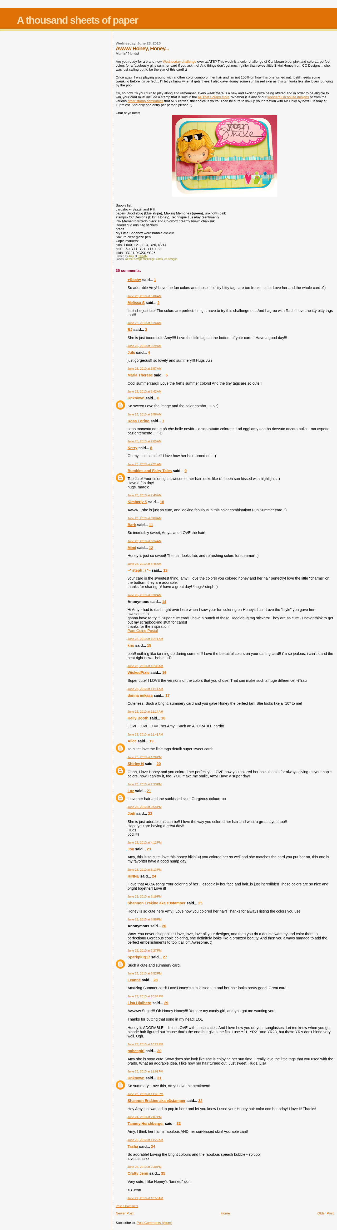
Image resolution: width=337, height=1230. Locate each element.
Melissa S (136, 303)
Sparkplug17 (138, 957)
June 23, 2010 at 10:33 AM (145, 666)
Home (225, 1213)
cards (159, 259)
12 (151, 548)
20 (159, 764)
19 (151, 741)
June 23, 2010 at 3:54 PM (144, 806)
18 (163, 718)
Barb (131, 525)
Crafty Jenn (137, 1173)
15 (149, 645)
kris (130, 645)
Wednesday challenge (179, 61)
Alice (132, 741)
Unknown (135, 398)
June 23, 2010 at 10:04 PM (145, 996)
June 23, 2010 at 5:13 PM (144, 869)
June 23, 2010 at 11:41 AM (145, 734)
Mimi (131, 548)
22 (150, 813)
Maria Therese (140, 375)
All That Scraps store (213, 97)
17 (167, 695)
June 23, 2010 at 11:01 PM (145, 1071)
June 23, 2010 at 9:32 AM (144, 595)
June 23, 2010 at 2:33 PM (144, 784)
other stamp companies (145, 101)
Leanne (134, 980)
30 (159, 1051)
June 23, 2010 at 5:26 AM (144, 323)
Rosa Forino (138, 421)
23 (149, 849)
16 (164, 672)
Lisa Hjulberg (139, 1003)
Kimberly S (137, 502)
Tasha (132, 1146)
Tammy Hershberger (145, 1123)
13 (165, 570)
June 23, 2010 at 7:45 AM (144, 495)
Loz (130, 791)
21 (149, 791)
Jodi (131, 813)
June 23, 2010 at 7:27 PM (144, 950)
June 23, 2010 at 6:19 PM (144, 896)
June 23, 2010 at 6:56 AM (144, 414)
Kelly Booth (137, 718)
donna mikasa (139, 695)
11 (151, 525)
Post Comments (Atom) (154, 1223)
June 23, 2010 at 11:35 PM (145, 1094)
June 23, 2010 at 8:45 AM (144, 563)
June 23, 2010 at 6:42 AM (144, 391)
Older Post (326, 1213)
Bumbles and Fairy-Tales (149, 471)
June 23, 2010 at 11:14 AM (145, 711)
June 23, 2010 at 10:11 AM (145, 638)
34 (153, 1146)
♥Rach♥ (134, 280)
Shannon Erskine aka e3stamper (156, 903)
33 (179, 1123)
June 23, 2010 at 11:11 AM (145, 688)
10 (162, 502)
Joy (130, 849)
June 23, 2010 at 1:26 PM (144, 757)
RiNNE (133, 876)
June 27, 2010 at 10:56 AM (145, 1198)
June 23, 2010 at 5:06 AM (144, 296)
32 (200, 1101)
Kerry (132, 448)
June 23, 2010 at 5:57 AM (144, 368)
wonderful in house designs (288, 97)
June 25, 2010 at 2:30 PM (144, 1166)
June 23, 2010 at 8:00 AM (144, 518)
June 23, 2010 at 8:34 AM (144, 541)
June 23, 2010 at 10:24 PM (145, 1044)
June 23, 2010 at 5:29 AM (144, 345)
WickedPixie (138, 672)
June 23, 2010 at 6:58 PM (144, 919)
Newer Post (124, 1213)
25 (200, 903)
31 (159, 1078)
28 (155, 980)
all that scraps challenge (140, 259)
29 (166, 1003)
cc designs (170, 259)
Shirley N (135, 764)
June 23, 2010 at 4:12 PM (144, 842)
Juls (131, 352)
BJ (129, 329)
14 (164, 602)
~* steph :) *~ (138, 570)
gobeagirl (135, 1051)
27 (165, 957)
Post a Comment (127, 1206)
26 (164, 926)
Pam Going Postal (142, 631)
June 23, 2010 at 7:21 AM (144, 464)
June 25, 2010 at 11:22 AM (145, 1139)
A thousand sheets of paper (77, 20)
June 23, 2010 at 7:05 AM (144, 441)
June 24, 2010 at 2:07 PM (144, 1117)
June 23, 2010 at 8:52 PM (144, 973)
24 (154, 876)
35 (163, 1173)
